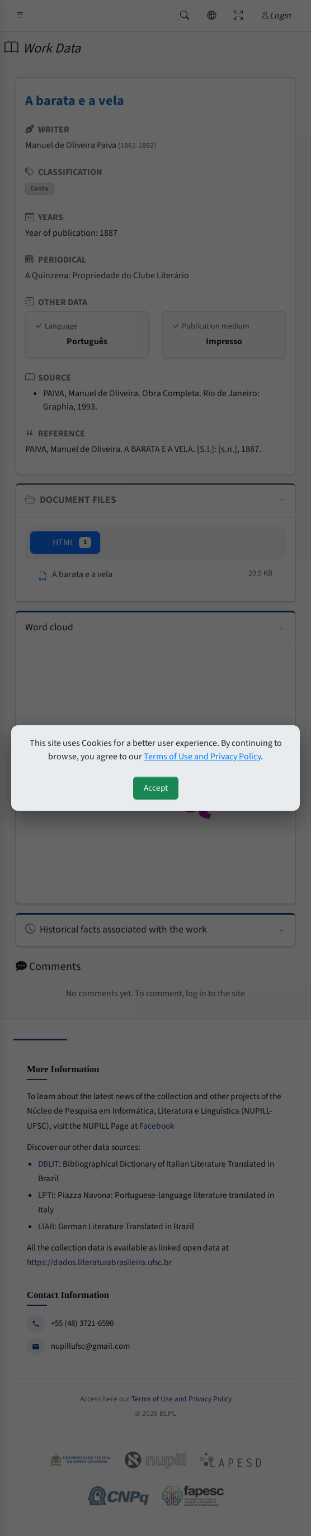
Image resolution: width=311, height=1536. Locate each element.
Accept (156, 788)
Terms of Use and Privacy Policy (202, 756)
